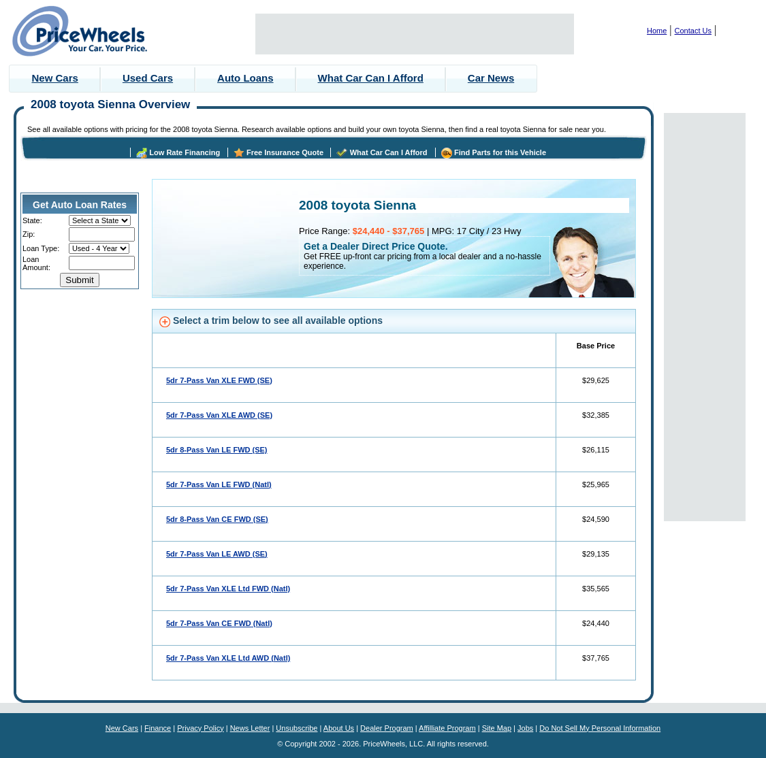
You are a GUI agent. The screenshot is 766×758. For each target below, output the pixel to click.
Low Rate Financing (184, 152)
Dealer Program (386, 728)
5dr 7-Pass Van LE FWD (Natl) (219, 484)
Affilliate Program (447, 728)
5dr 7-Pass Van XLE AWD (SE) (219, 415)
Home (657, 31)
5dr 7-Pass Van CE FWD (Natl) (219, 623)
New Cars (55, 78)
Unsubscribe (296, 728)
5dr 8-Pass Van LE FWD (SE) (217, 450)
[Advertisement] (414, 34)
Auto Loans (245, 78)
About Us (338, 728)
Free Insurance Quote (284, 152)
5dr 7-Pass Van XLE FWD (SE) (219, 380)
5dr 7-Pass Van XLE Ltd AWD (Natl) (228, 658)
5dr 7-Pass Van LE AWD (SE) (217, 554)
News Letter (250, 728)
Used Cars (148, 78)
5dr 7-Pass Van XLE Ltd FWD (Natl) (228, 588)
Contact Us (693, 31)
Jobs (525, 728)
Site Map (496, 728)
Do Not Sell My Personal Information (599, 728)
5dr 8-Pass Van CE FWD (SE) (217, 519)
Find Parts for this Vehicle (500, 152)
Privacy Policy (200, 728)
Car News (491, 78)
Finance (157, 728)
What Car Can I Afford (371, 78)
